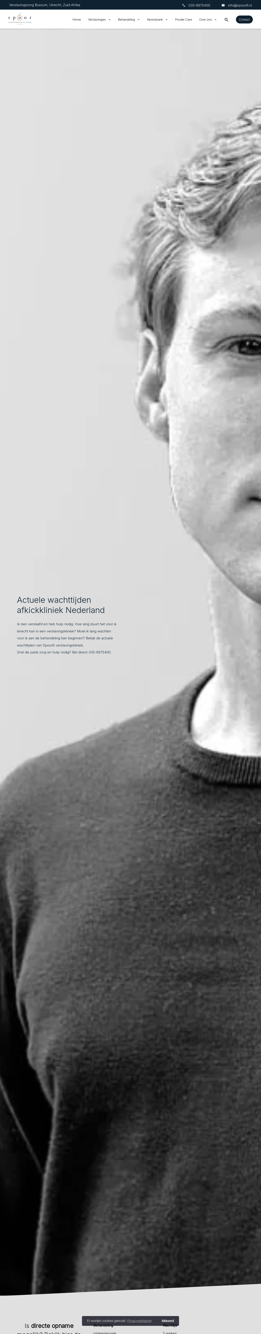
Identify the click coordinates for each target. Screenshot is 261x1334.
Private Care (183, 19)
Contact (244, 19)
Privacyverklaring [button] (139, 1321)
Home (77, 19)
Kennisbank (155, 19)
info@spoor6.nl (239, 5)
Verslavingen (97, 19)
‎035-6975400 (199, 5)
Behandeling (126, 19)
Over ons (205, 19)
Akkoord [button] (168, 1321)
